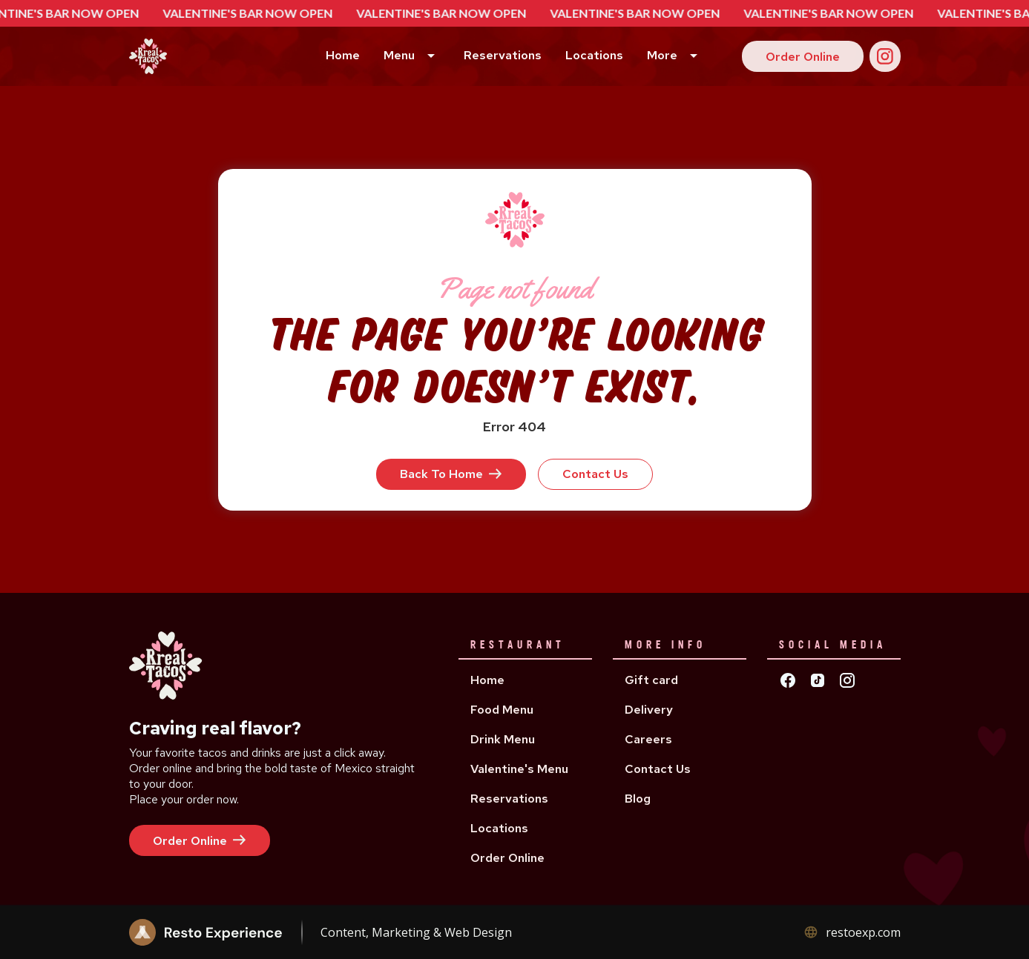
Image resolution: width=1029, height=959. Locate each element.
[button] (412, 56)
